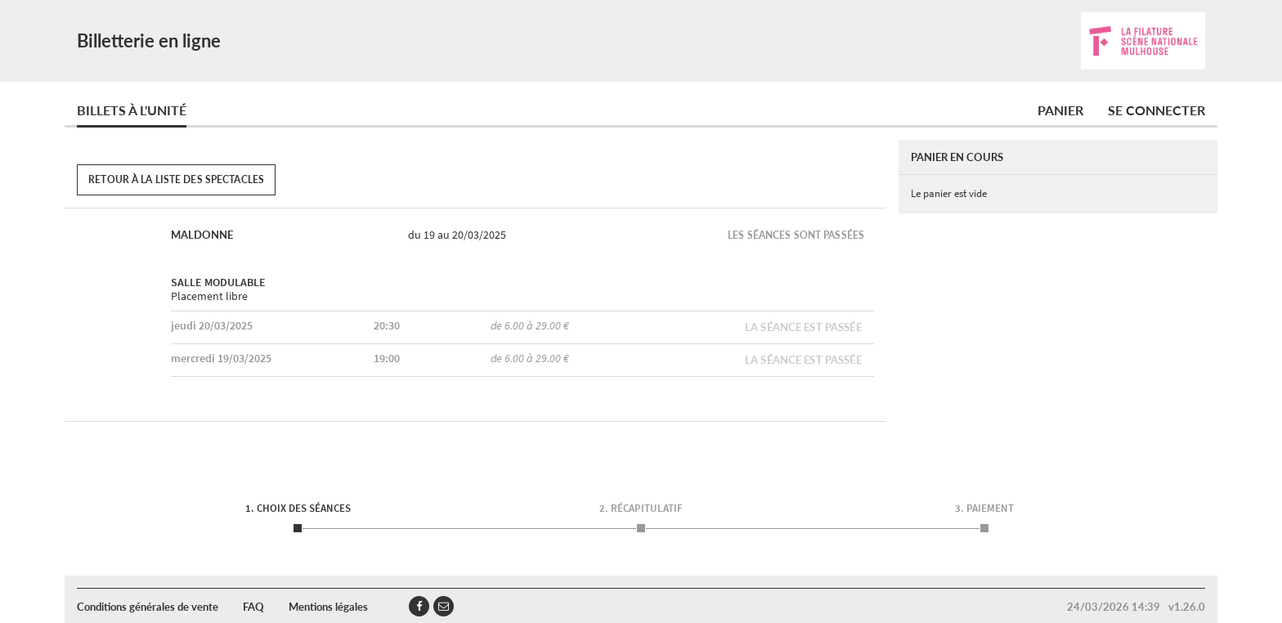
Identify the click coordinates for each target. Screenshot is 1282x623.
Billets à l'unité (131, 110)
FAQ (253, 606)
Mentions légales (328, 606)
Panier (1060, 110)
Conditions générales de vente (147, 606)
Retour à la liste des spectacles (176, 179)
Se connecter (1156, 110)
